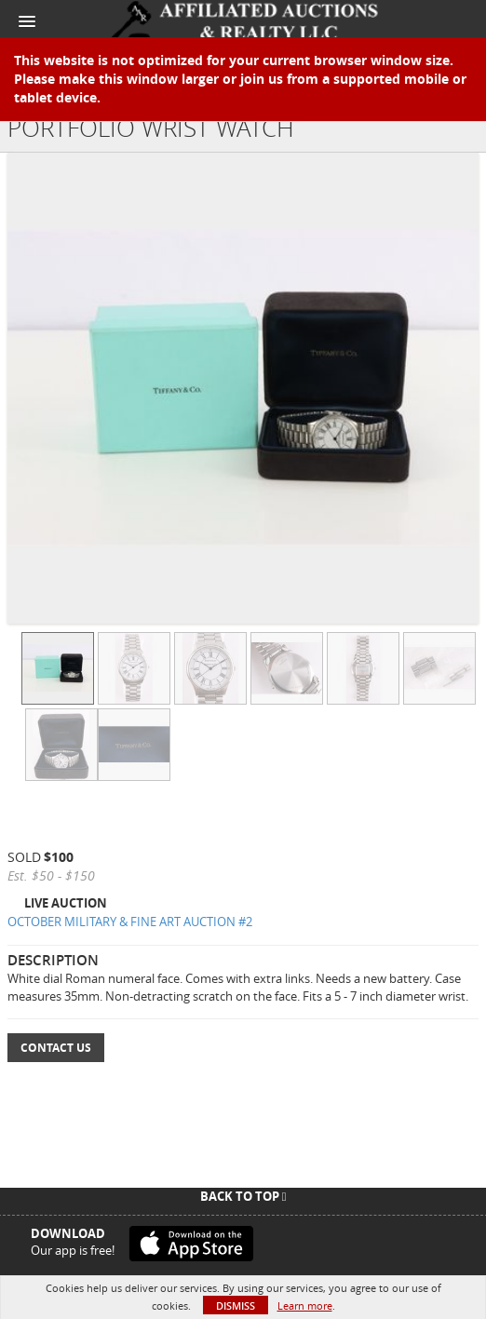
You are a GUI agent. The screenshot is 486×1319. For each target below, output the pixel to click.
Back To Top (243, 1196)
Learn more (304, 1305)
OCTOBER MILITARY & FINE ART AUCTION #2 (129, 921)
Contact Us (55, 1048)
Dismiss (235, 1305)
